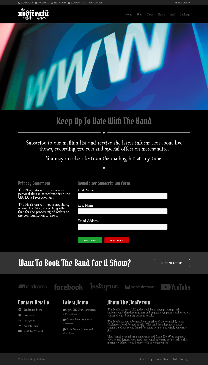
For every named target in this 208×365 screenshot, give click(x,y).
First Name (86, 190)
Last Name (85, 205)
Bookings (184, 359)
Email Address (88, 220)
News (158, 359)
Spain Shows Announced (78, 329)
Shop (150, 359)
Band (174, 359)
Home (142, 359)
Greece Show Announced (78, 319)
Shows (166, 359)
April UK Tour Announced (79, 309)
